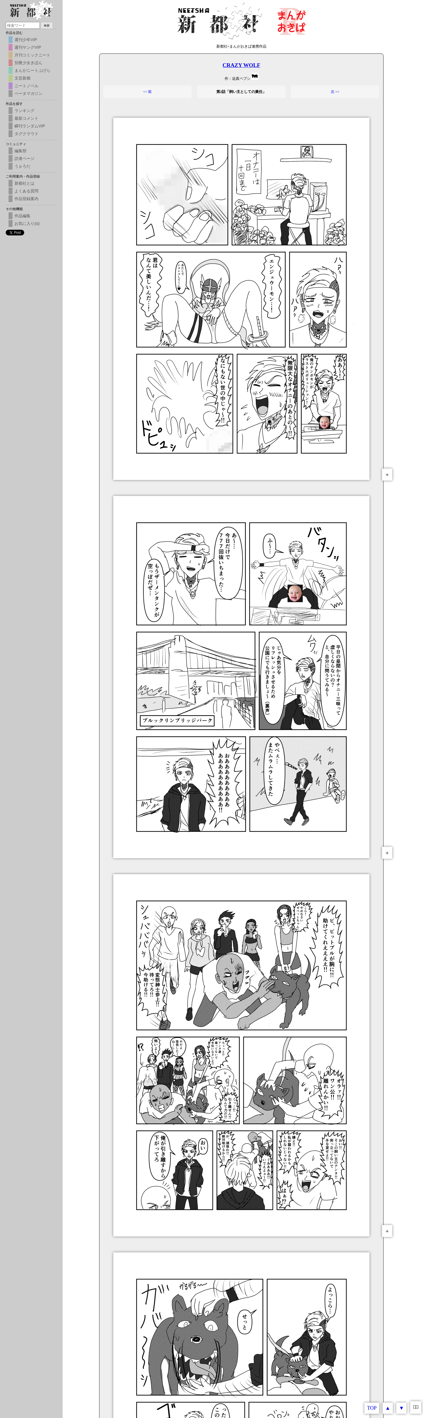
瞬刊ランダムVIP (30, 126)
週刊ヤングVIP (28, 47)
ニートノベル (26, 86)
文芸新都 (22, 78)
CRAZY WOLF (241, 65)
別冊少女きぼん (28, 62)
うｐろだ (22, 166)
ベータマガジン (28, 93)
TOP (372, 1408)
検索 (47, 25)
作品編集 (22, 215)
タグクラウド (26, 133)
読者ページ (24, 158)
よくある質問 (26, 191)
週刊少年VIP (26, 39)
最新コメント (26, 118)
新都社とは (24, 183)
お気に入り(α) (27, 223)
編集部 (20, 150)
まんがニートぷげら (32, 70)
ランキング (24, 110)
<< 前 (147, 91)
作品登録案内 (26, 198)
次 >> (335, 91)
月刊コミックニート (32, 55)
